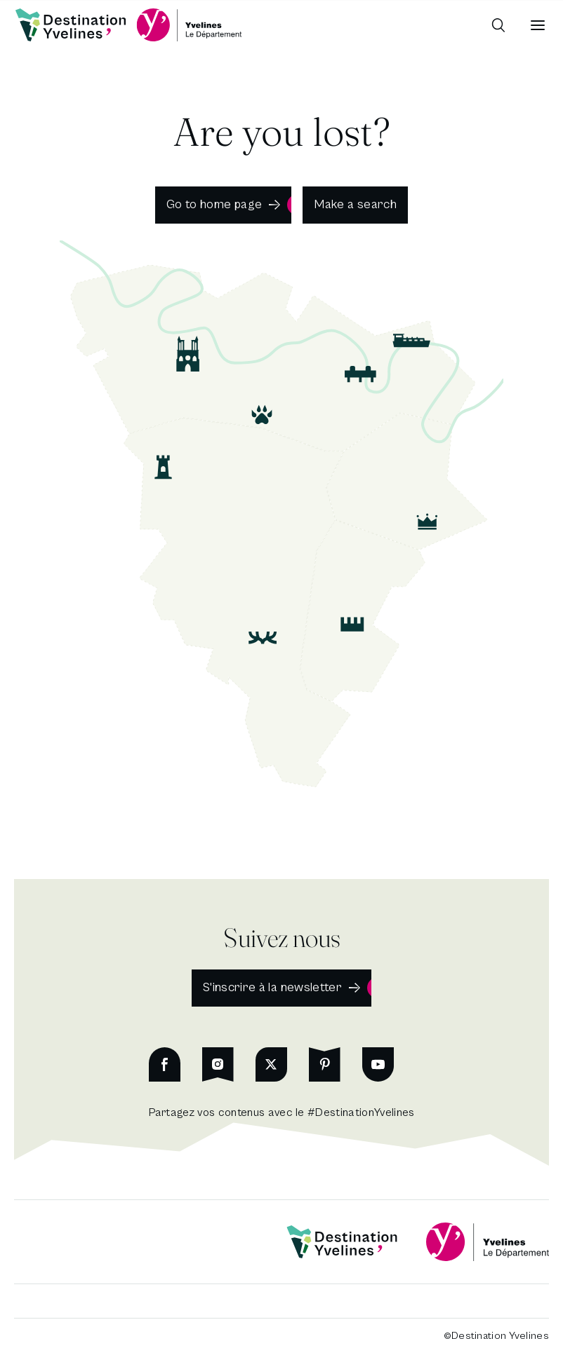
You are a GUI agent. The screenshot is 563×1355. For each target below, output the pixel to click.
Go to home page (214, 204)
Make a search (355, 204)
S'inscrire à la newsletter (272, 987)
